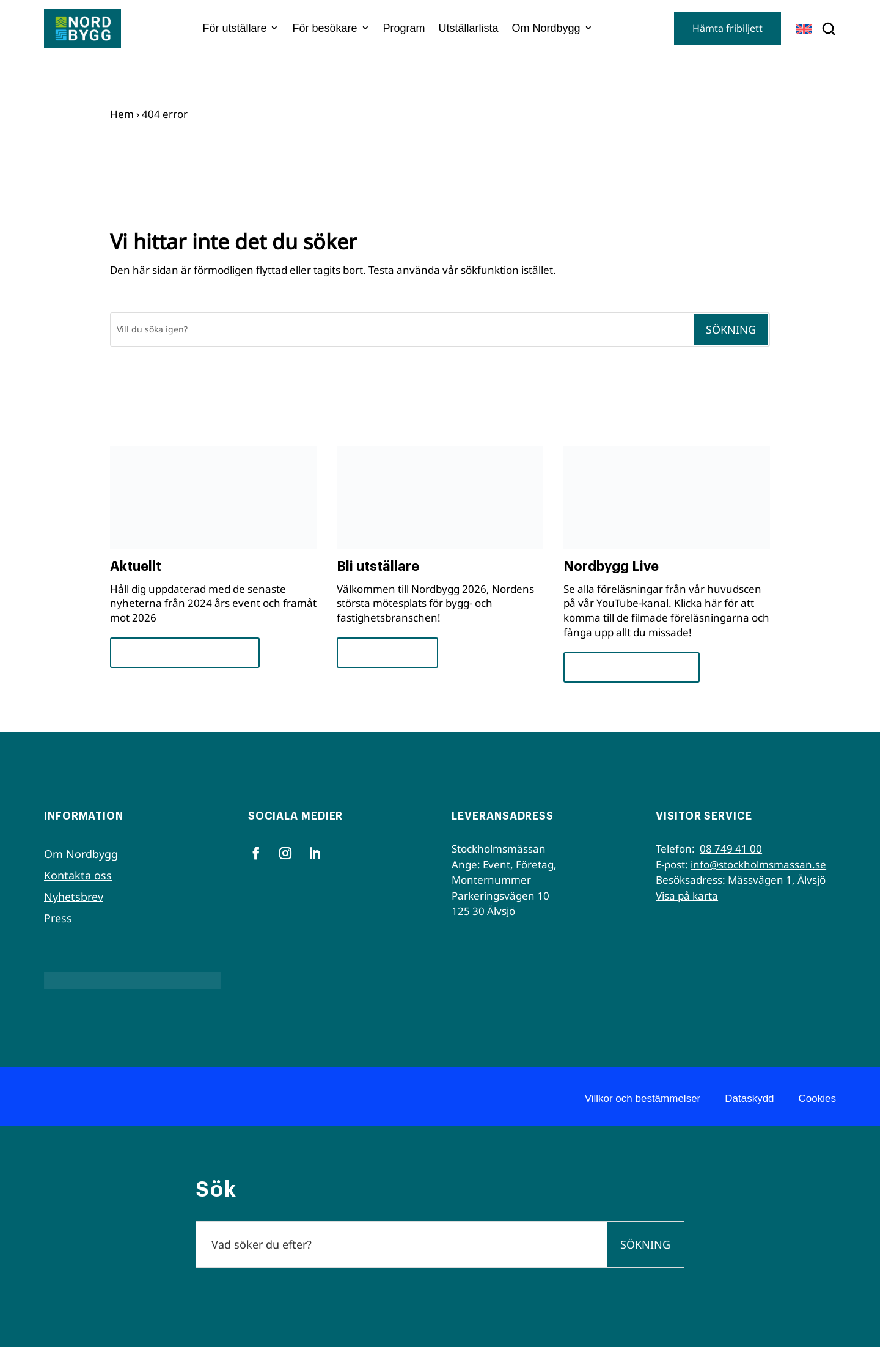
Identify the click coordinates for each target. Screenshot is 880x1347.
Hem (122, 114)
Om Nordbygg (546, 28)
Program (404, 28)
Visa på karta (687, 896)
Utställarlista (469, 28)
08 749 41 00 (731, 849)
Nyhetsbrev (73, 896)
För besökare (324, 28)
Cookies (817, 1098)
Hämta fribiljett (727, 28)
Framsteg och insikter (184, 652)
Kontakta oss (78, 875)
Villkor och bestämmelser (643, 1098)
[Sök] (401, 329)
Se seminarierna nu (631, 667)
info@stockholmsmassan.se (758, 864)
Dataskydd (749, 1098)
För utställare (234, 28)
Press (58, 918)
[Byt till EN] (804, 29)
